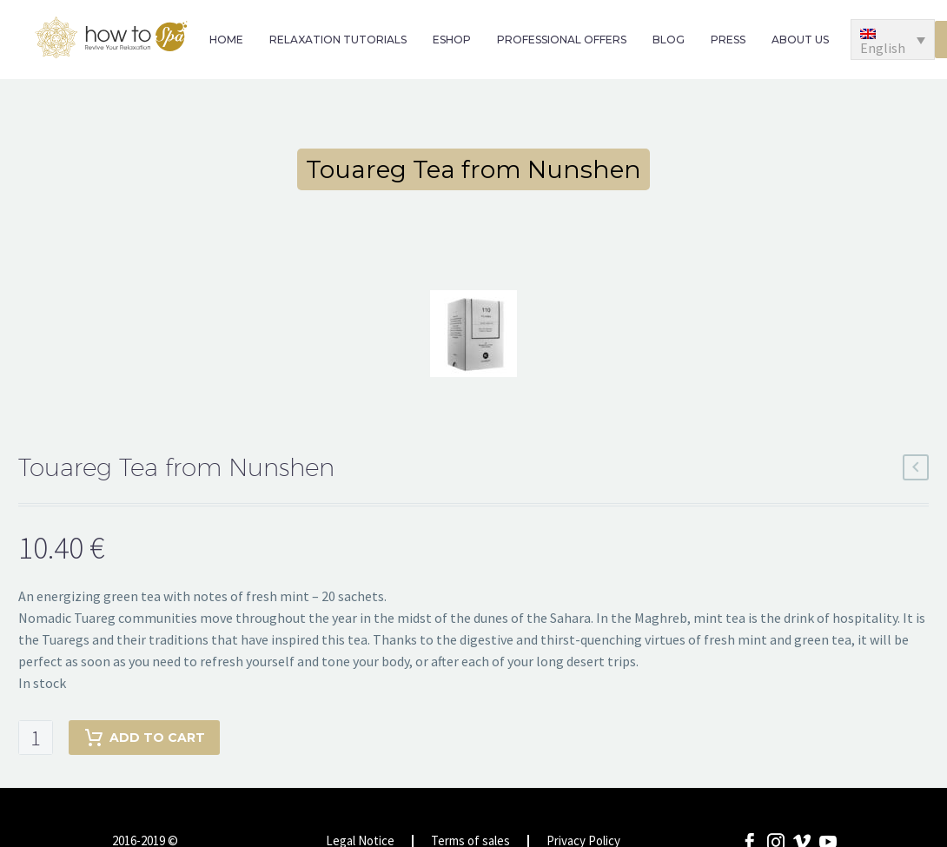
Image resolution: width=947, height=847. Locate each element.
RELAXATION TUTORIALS (338, 39)
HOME (226, 39)
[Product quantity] (35, 737)
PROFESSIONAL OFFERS (561, 39)
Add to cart (144, 737)
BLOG (668, 39)
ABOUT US (800, 39)
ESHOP (452, 39)
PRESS (728, 39)
